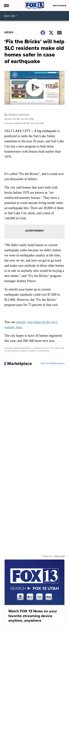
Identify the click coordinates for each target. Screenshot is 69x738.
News (9, 32)
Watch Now (59, 5)
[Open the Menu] (6, 5)
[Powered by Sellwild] (59, 556)
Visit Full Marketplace (52, 363)
